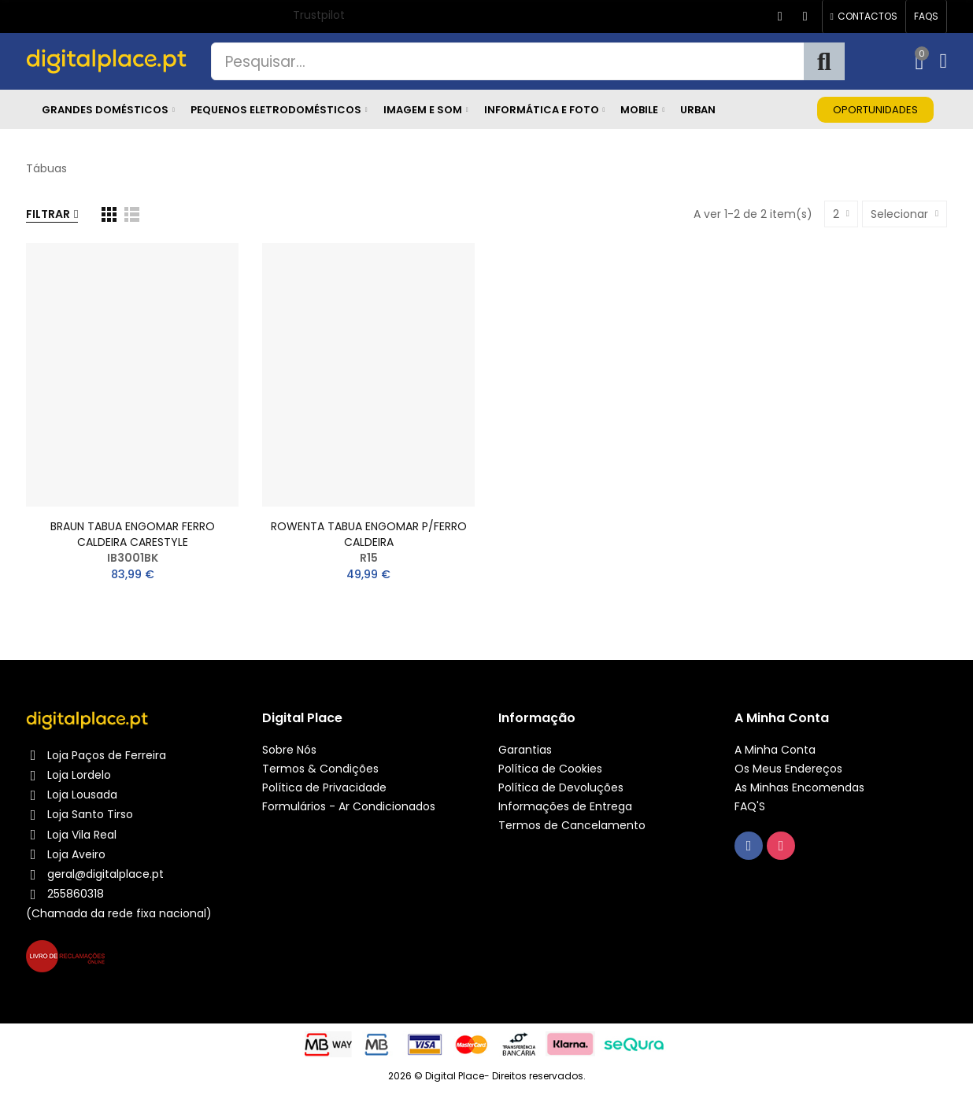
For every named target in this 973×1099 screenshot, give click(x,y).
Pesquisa (824, 61)
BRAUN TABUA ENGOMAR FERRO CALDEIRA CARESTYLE (132, 534)
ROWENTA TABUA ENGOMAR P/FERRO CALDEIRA (369, 534)
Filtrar (48, 214)
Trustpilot (319, 15)
